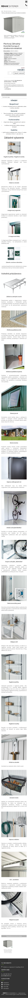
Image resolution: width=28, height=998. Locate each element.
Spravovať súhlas (23, 994)
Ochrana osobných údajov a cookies (12, 994)
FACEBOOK (6, 982)
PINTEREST (6, 988)
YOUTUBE (5, 986)
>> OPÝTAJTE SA (7, 89)
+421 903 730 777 (7, 974)
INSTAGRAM (6, 984)
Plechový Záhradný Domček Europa (8, 951)
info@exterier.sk (7, 975)
